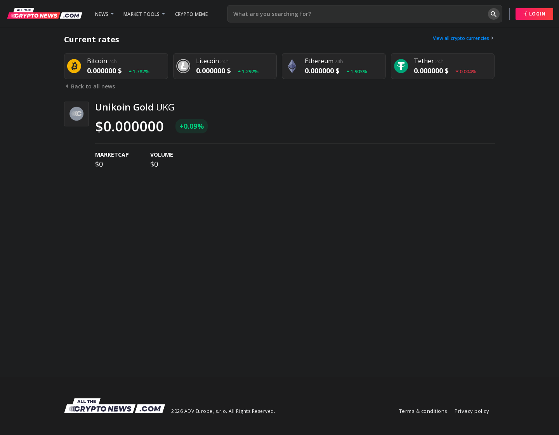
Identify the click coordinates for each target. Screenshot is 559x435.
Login (534, 13)
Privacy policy (472, 410)
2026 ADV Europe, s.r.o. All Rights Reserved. (223, 411)
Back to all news (89, 86)
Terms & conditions (423, 410)
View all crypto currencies (464, 38)
